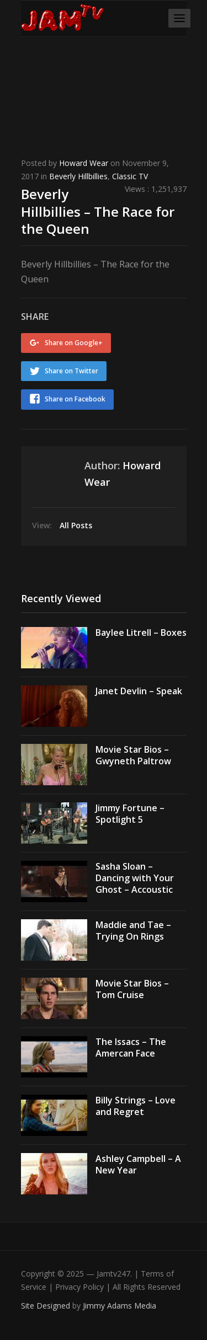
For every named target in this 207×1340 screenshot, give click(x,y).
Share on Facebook (75, 399)
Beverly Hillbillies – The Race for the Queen (97, 211)
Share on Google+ (74, 342)
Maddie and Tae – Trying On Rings (133, 930)
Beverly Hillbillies (78, 176)
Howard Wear (83, 163)
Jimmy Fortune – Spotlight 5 (129, 814)
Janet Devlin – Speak (138, 691)
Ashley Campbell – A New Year (138, 1164)
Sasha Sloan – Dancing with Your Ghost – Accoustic (134, 878)
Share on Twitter (71, 371)
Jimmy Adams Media (119, 1305)
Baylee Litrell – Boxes (141, 632)
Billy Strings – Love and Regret (135, 1106)
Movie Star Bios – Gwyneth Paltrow (133, 755)
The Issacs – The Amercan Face (130, 1047)
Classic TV (130, 176)
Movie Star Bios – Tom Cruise (132, 989)
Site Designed (46, 1305)
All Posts (76, 525)
